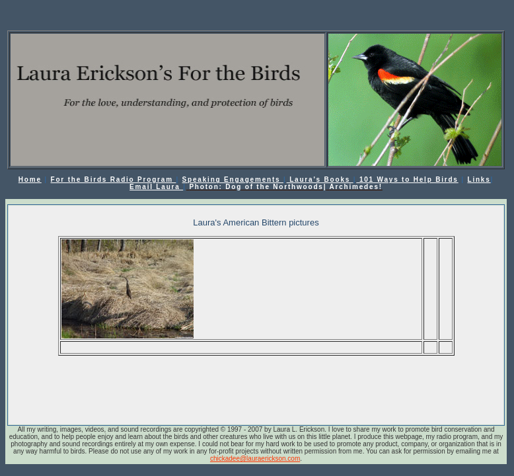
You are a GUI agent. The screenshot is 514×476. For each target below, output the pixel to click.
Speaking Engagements (232, 179)
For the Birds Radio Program (113, 179)
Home (30, 179)
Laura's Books (320, 179)
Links (478, 179)
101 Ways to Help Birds (407, 179)
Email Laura (156, 186)
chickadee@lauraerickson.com (255, 458)
